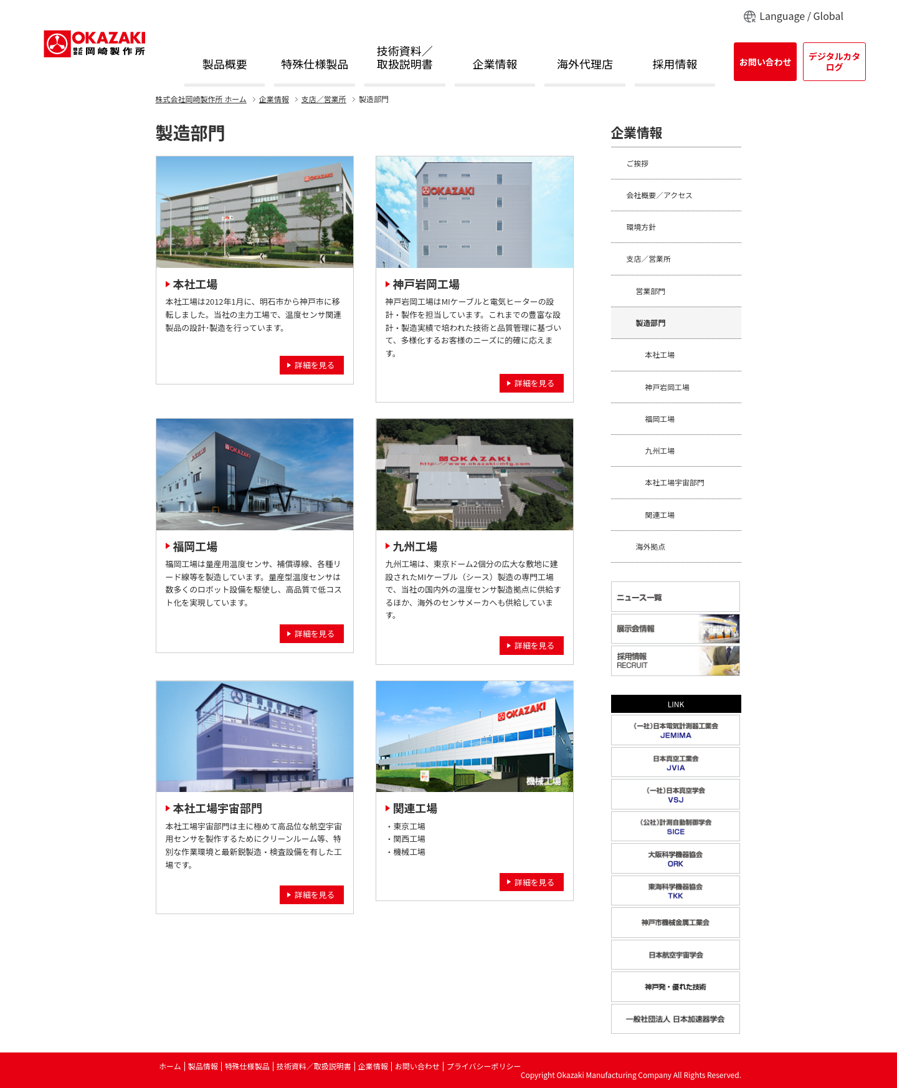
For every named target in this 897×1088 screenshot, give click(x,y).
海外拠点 (651, 546)
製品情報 (203, 1066)
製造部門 (651, 322)
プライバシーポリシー (484, 1066)
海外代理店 (585, 64)
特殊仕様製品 (314, 64)
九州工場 (415, 546)
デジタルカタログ (834, 61)
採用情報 (675, 64)
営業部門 (651, 290)
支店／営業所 (323, 98)
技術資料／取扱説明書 (405, 58)
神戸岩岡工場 (426, 283)
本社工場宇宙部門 (217, 807)
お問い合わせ (765, 61)
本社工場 (195, 283)
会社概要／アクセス (660, 194)
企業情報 (494, 64)
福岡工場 (195, 546)
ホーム (201, 98)
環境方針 (642, 226)
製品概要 (224, 64)
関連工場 (415, 807)
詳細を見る (315, 365)
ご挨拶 (638, 163)
